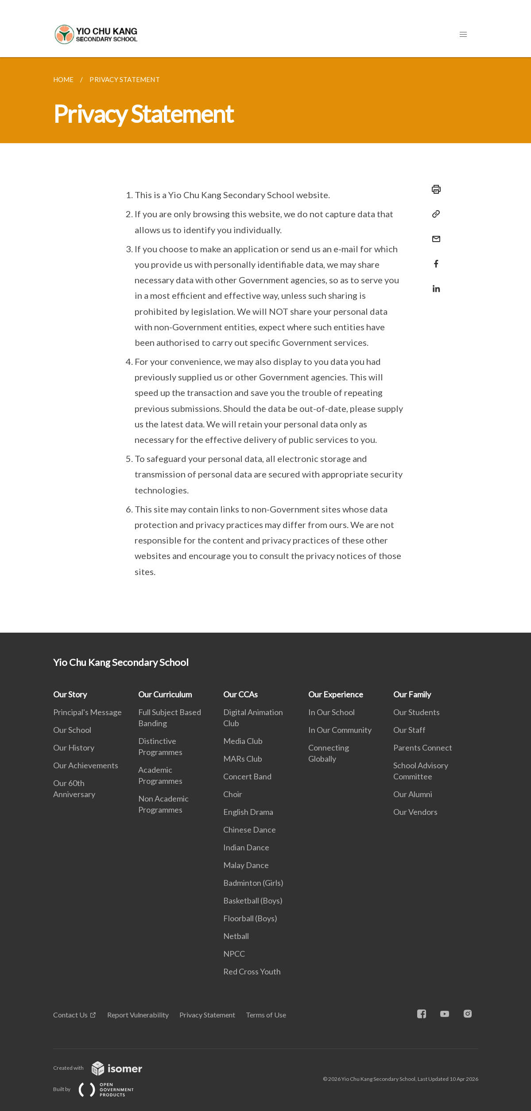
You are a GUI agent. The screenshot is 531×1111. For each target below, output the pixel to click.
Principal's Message (87, 712)
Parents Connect (422, 747)
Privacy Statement (207, 1014)
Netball (236, 936)
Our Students (416, 712)
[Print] (433, 189)
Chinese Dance (249, 829)
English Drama (248, 812)
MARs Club (242, 758)
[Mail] (433, 233)
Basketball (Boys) (253, 900)
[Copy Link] (433, 214)
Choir (232, 794)
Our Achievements (85, 765)
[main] (265, 345)
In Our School (331, 712)
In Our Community (340, 730)
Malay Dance (246, 865)
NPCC (234, 953)
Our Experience (335, 694)
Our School (72, 730)
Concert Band (247, 776)
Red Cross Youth (252, 971)
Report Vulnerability (138, 1014)
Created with (104, 1067)
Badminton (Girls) (253, 883)
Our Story (70, 694)
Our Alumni (412, 794)
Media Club (243, 741)
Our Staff (409, 730)
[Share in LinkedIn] (433, 283)
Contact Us (70, 1014)
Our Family (412, 694)
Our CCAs (240, 694)
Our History (73, 747)
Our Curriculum (165, 694)
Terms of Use (266, 1014)
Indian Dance (246, 847)
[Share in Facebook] (433, 258)
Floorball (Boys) (250, 918)
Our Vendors (415, 812)
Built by (100, 1089)
